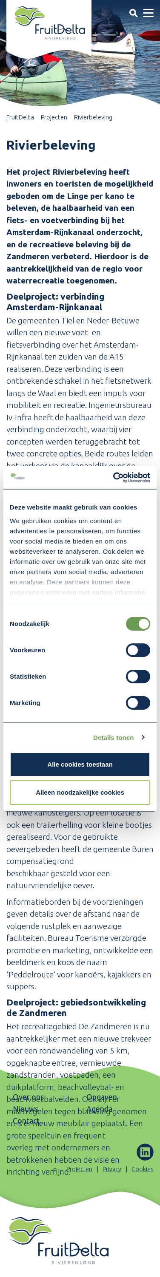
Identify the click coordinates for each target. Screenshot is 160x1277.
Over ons (28, 1097)
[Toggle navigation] (133, 13)
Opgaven (101, 1097)
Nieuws (25, 1108)
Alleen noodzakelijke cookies (80, 792)
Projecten (54, 117)
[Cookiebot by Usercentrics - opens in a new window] (114, 477)
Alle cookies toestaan (79, 764)
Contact (26, 1120)
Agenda (99, 1108)
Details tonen (113, 737)
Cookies (142, 1169)
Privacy (112, 1169)
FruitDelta (20, 117)
